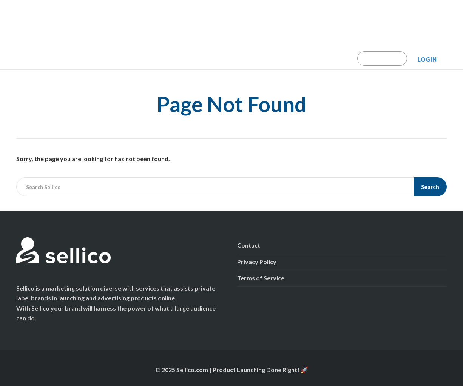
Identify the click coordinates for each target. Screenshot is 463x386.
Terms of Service (260, 277)
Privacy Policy (256, 261)
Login (427, 59)
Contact (248, 245)
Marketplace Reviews (322, 58)
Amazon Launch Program (249, 58)
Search (430, 186)
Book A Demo (382, 58)
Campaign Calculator (101, 58)
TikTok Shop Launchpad (172, 58)
